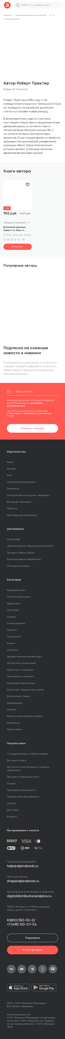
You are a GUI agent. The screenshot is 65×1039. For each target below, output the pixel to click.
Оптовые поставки (18, 566)
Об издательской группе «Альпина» (28, 495)
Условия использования (21, 482)
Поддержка (32, 938)
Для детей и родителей (21, 663)
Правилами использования (37, 413)
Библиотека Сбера (18, 696)
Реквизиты (13, 488)
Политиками (14, 413)
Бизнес (11, 643)
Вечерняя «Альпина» (19, 502)
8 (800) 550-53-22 (21, 920)
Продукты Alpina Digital (20, 553)
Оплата (11, 803)
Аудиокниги (13, 603)
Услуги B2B (13, 539)
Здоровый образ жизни (21, 683)
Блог (9, 475)
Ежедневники (14, 703)
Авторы (11, 469)
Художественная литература (24, 656)
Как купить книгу (16, 760)
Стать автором (32, 950)
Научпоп (12, 630)
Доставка (13, 810)
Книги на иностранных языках (24, 716)
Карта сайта (14, 729)
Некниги (11, 709)
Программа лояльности (21, 790)
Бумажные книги (16, 590)
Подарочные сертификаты (23, 797)
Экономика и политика (20, 676)
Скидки (11, 617)
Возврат (12, 817)
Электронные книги (18, 597)
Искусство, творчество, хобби (25, 690)
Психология (14, 637)
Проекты (12, 508)
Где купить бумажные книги (23, 777)
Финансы (12, 650)
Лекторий (13, 610)
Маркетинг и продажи (20, 670)
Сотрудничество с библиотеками (27, 754)
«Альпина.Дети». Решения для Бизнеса (30, 546)
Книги (10, 462)
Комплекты (13, 723)
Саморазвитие (16, 623)
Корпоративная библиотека (24, 559)
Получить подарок (32, 428)
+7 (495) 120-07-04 (22, 924)
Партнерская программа (22, 515)
